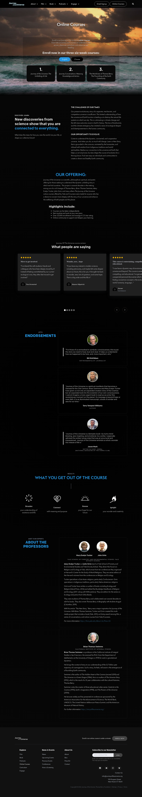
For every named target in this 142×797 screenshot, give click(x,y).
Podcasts (23, 761)
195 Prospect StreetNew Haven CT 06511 (115, 780)
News (44, 754)
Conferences (46, 764)
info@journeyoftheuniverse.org (112, 776)
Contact (67, 764)
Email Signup (102, 4)
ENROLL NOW (119, 738)
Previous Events (47, 761)
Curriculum (23, 767)
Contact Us (118, 773)
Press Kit (67, 761)
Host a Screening (47, 767)
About (67, 754)
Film (21, 754)
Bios (66, 758)
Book (21, 758)
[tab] (64, 59)
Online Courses (118, 4)
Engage (22, 771)
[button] (34, 4)
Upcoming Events (48, 758)
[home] (16, 4)
